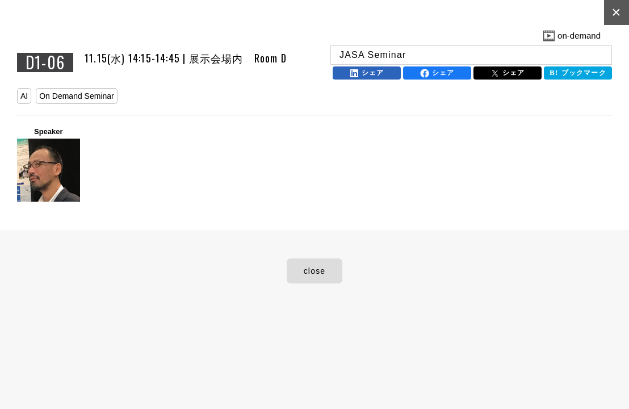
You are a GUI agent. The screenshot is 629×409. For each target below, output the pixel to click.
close (315, 271)
